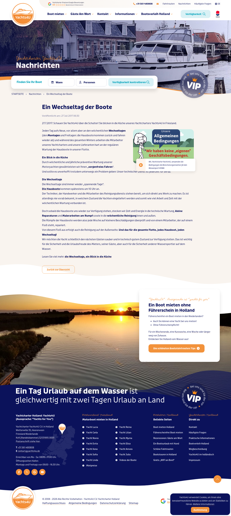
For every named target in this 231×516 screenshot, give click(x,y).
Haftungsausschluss (54, 503)
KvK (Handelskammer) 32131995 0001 (35, 437)
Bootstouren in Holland (165, 454)
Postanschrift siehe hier (28, 441)
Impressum (194, 460)
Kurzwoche (180, 337)
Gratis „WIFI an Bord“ (163, 460)
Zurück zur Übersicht (58, 269)
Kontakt (104, 14)
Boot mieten (57, 14)
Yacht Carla (90, 432)
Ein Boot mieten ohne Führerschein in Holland (171, 314)
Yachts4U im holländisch (201, 454)
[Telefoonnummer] (142, 4)
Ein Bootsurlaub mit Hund (166, 443)
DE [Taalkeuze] (217, 3)
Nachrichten (184, 3)
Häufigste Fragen (202, 3)
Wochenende (162, 337)
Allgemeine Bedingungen (83, 503)
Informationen (126, 14)
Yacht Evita (90, 443)
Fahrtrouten (169, 3)
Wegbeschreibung (198, 449)
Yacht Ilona (90, 449)
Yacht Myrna (124, 438)
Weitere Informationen (203, 504)
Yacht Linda (90, 460)
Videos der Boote (126, 460)
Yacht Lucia (90, 427)
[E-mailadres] (157, 4)
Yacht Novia (90, 438)
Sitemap (133, 503)
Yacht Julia (123, 454)
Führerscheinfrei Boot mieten (168, 432)
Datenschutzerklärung (113, 503)
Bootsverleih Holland (157, 14)
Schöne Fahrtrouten (163, 449)
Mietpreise (89, 465)
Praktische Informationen (202, 438)
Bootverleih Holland (199, 443)
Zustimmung (200, 510)
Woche (195, 337)
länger (207, 337)
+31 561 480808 (26, 447)
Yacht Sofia (90, 454)
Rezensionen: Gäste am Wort (167, 438)
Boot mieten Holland (163, 427)
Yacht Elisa (123, 443)
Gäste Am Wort (82, 14)
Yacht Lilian (123, 432)
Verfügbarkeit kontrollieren (131, 82)
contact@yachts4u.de (29, 451)
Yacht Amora (124, 449)
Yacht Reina (124, 427)
